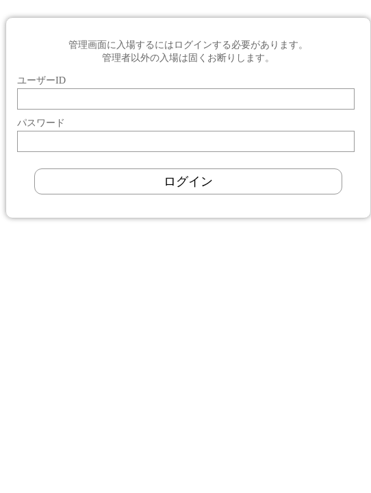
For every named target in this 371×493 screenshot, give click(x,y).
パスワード (41, 122)
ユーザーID (41, 80)
